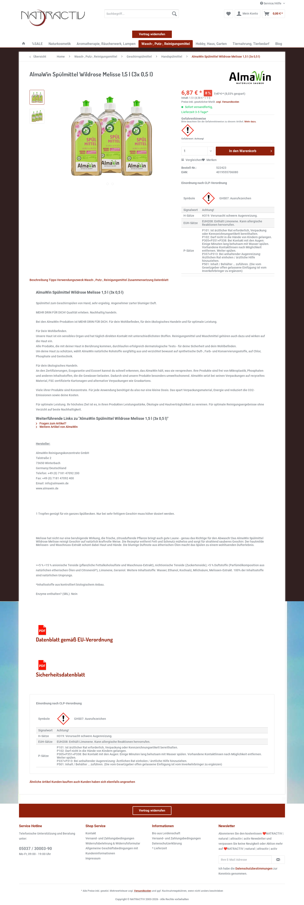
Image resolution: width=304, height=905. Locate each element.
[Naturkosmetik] (60, 43)
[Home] (23, 43)
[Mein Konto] (247, 13)
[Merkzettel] (228, 13)
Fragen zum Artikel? (51, 423)
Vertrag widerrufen (152, 34)
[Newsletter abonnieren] (278, 859)
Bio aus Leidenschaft (166, 833)
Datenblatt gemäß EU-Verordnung (74, 633)
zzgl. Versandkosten (227, 101)
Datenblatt (161, 280)
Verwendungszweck (70, 280)
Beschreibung (39, 280)
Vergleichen (191, 160)
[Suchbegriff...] (141, 13)
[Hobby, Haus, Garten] (211, 43)
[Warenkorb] (273, 13)
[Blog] (278, 43)
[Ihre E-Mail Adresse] (245, 859)
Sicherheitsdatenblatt (60, 668)
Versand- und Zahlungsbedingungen (110, 838)
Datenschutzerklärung (167, 843)
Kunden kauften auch (66, 781)
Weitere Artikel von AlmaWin (57, 426)
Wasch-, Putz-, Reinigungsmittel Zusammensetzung (118, 280)
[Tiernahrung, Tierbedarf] (251, 43)
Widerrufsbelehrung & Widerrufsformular (113, 843)
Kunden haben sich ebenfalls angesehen (108, 781)
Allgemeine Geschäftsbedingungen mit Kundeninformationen (112, 851)
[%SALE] (37, 43)
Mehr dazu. (250, 121)
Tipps (52, 280)
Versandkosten (142, 890)
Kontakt (91, 833)
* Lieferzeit (159, 848)
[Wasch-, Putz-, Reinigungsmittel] (165, 43)
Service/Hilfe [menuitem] (271, 3)
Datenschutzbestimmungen (254, 868)
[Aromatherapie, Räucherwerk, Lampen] (106, 43)
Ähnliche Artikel (40, 781)
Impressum (93, 858)
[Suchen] (174, 13)
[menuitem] (141, 15)
